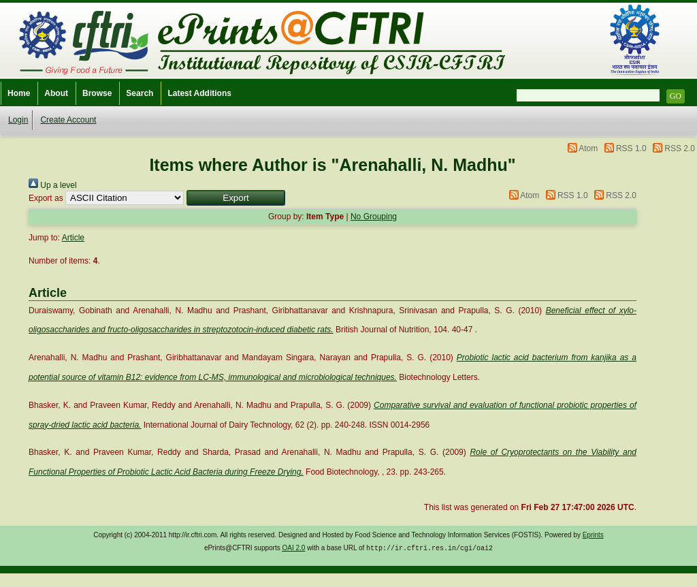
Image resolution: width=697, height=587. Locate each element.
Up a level (53, 185)
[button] (236, 198)
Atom (588, 148)
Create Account (68, 120)
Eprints (593, 535)
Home (18, 93)
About (56, 93)
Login (18, 120)
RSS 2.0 (679, 148)
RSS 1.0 (631, 148)
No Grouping (374, 216)
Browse (97, 93)
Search (139, 93)
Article (73, 237)
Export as (46, 198)
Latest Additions (199, 93)
